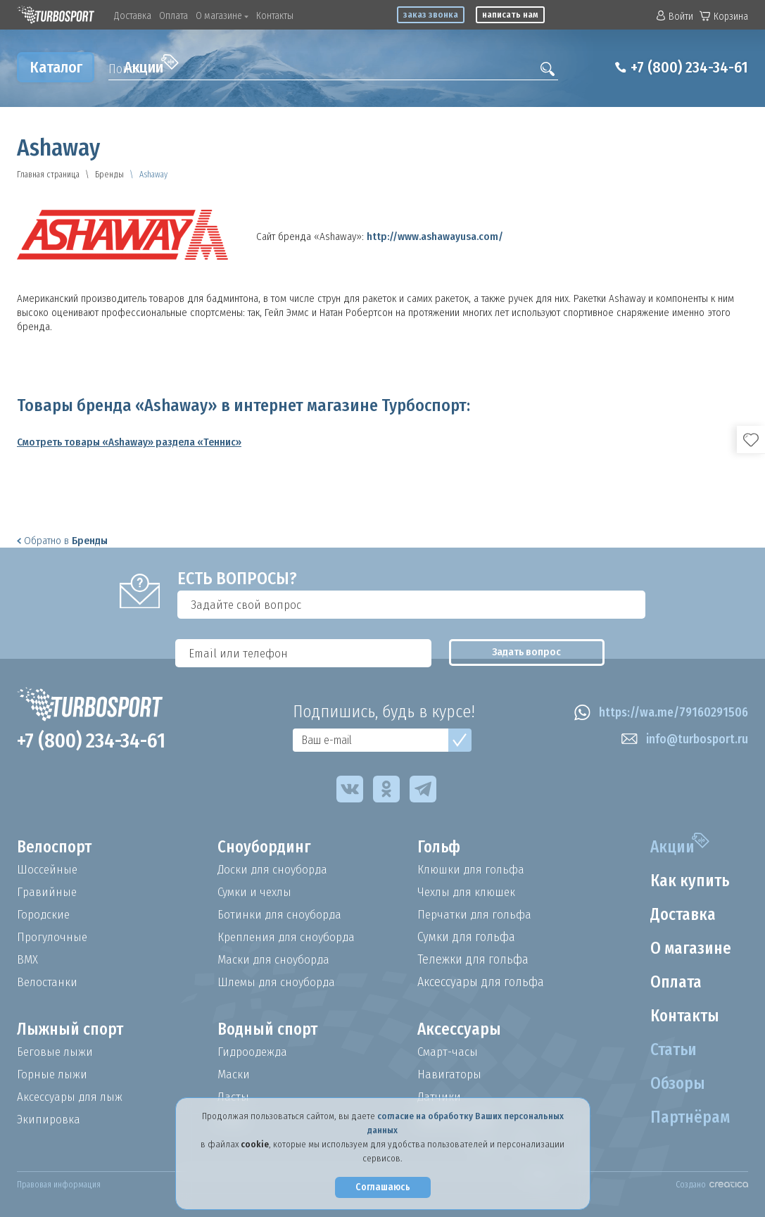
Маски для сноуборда (275, 959)
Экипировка (49, 1119)
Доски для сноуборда (274, 869)
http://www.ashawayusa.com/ (435, 236)
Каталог (56, 67)
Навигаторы (449, 1074)
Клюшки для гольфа (472, 869)
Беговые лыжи (56, 1051)
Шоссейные (48, 869)
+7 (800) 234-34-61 (683, 67)
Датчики (439, 1096)
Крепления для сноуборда (289, 937)
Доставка (132, 16)
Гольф (440, 847)
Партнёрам (687, 1117)
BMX (27, 959)
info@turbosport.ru (682, 739)
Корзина (724, 17)
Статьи (671, 1050)
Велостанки (48, 982)
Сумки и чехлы (256, 891)
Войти (675, 17)
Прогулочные (53, 937)
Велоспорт (56, 847)
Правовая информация (59, 1184)
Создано (712, 1185)
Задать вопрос (686, 604)
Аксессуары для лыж (72, 1096)
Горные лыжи (53, 1074)
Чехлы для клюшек (469, 891)
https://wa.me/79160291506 (657, 713)
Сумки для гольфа (466, 937)
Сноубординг (266, 847)
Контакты (274, 16)
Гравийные (47, 891)
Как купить (687, 881)
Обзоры (674, 1084)
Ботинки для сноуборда (281, 914)
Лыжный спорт (72, 1029)
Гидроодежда (254, 1051)
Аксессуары (459, 1029)
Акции (151, 65)
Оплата (173, 16)
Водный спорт (270, 1029)
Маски (233, 1074)
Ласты (233, 1096)
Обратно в (62, 540)
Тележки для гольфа (473, 959)
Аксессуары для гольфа (480, 982)
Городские (44, 914)
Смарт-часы (449, 1051)
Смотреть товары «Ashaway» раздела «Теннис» (129, 442)
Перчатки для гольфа (476, 914)
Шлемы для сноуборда (279, 982)
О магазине (222, 16)
